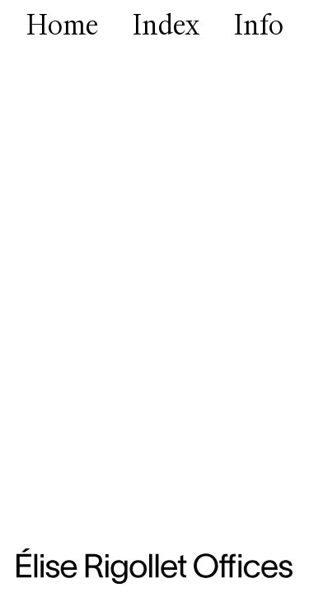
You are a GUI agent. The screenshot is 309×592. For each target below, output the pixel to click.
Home (62, 26)
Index (166, 26)
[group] (154, 296)
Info (258, 26)
